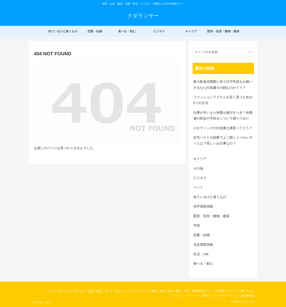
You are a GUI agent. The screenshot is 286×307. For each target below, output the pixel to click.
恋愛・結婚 (94, 291)
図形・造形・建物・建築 (166, 291)
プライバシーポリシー (185, 295)
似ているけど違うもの (71, 291)
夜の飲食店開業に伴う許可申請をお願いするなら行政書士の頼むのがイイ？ (222, 84)
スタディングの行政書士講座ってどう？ (222, 128)
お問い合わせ (246, 291)
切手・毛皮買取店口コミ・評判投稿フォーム (209, 291)
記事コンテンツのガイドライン (219, 295)
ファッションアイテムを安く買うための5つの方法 (222, 100)
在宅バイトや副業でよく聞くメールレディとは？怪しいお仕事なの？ (222, 140)
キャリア (143, 291)
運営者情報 (247, 295)
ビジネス (129, 291)
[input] (223, 52)
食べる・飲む (112, 291)
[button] (250, 52)
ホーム (51, 291)
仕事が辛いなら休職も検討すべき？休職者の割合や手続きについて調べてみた (222, 115)
